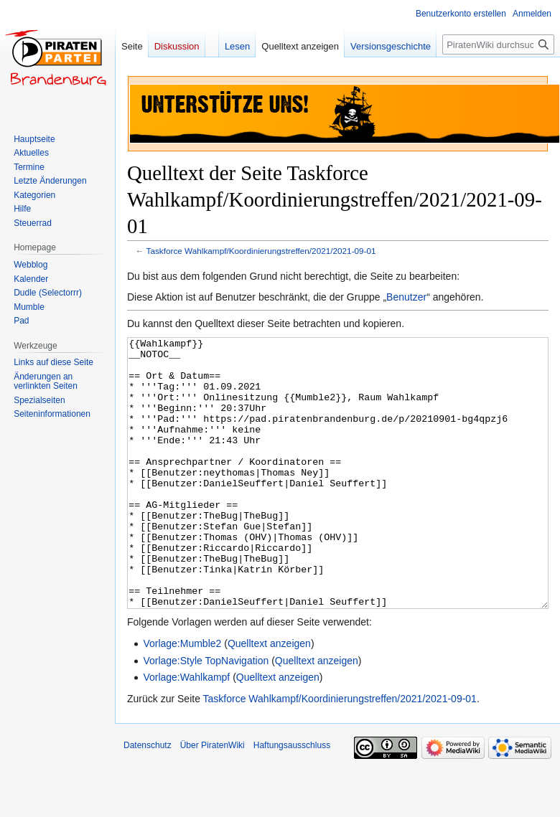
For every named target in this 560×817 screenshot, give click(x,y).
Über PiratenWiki (212, 799)
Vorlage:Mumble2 (182, 697)
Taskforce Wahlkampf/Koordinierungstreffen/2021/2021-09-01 (261, 250)
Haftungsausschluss (291, 799)
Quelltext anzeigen (269, 697)
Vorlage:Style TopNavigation (206, 714)
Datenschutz (147, 799)
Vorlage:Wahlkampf (186, 731)
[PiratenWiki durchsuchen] (498, 44)
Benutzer (406, 297)
